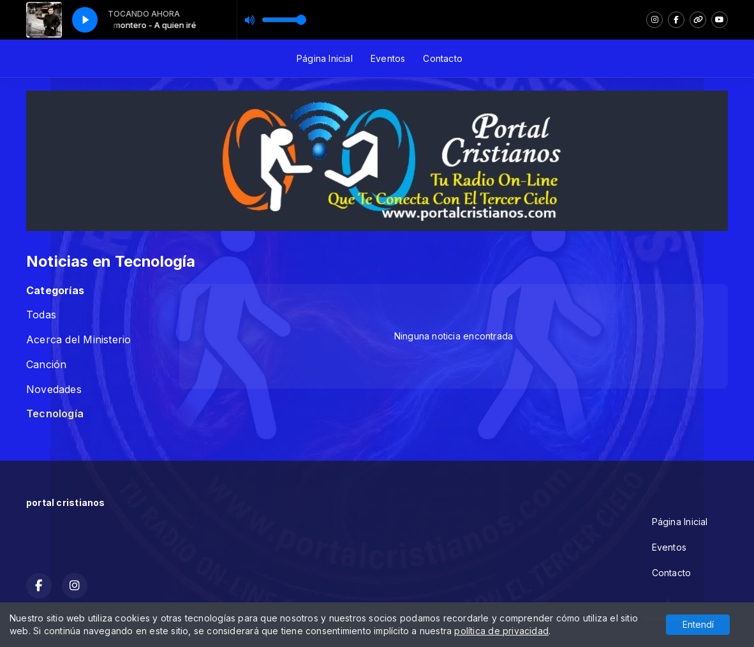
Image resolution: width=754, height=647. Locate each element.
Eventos (388, 58)
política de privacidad (501, 630)
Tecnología (55, 414)
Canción (46, 365)
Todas (41, 315)
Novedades (54, 389)
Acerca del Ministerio (78, 340)
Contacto (442, 58)
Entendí (698, 624)
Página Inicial (325, 58)
